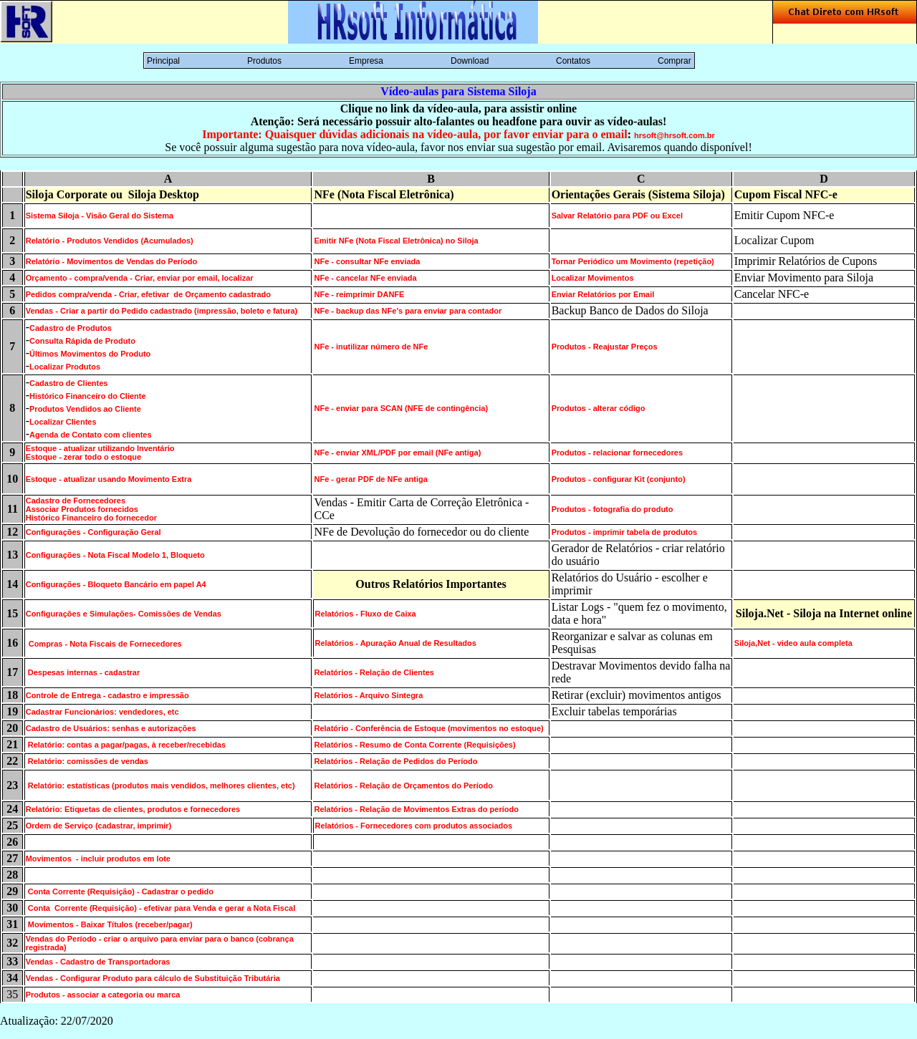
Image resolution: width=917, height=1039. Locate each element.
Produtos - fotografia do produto (612, 509)
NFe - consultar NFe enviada (367, 261)
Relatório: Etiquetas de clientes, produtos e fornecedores (133, 809)
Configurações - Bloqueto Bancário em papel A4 (116, 584)
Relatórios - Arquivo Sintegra (368, 695)
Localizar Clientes (63, 421)
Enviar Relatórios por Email (603, 294)
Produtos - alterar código (598, 408)
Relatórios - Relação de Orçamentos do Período (403, 785)
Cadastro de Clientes (68, 383)
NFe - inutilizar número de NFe (371, 346)
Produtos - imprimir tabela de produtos (625, 532)
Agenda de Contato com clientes (90, 434)
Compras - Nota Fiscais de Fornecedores (105, 643)
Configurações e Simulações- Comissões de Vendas (123, 613)
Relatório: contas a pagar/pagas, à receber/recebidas (126, 744)
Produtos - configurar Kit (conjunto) (619, 479)
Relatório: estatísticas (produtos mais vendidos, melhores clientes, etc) (160, 785)
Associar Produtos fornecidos (82, 509)
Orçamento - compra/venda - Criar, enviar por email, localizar (140, 278)
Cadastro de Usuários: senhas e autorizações (111, 728)
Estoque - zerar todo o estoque (83, 457)
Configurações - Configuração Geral (93, 532)
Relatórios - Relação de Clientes (374, 672)
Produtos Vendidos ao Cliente (85, 409)
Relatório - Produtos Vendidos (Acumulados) (109, 240)
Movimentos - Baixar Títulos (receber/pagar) (109, 924)
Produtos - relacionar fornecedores (617, 452)
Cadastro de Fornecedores (75, 500)
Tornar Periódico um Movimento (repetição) (633, 261)
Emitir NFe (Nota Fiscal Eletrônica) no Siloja (396, 240)
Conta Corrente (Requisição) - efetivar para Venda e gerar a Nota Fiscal (161, 908)
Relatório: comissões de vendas (87, 761)
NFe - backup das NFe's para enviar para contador (407, 310)
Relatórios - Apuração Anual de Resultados (395, 643)
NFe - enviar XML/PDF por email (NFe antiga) (397, 452)
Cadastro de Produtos (70, 328)
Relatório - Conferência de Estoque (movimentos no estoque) (428, 728)
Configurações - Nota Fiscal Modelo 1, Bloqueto (115, 555)
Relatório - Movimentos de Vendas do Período (112, 261)
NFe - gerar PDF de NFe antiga (370, 479)
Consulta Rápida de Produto (82, 341)
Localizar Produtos (64, 366)
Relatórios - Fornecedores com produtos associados (413, 825)
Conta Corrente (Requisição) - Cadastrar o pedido (119, 891)
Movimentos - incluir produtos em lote (98, 858)
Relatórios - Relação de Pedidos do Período (395, 761)
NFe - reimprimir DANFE (359, 294)
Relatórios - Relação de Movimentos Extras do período (416, 809)
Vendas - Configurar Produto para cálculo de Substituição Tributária (153, 978)
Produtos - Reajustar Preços (605, 346)
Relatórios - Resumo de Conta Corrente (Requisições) (414, 744)
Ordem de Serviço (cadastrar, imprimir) (99, 825)
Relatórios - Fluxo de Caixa (365, 613)
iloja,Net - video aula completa (796, 643)
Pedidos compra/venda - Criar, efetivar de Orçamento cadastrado (148, 294)
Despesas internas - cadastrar (83, 672)
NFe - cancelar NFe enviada (365, 278)
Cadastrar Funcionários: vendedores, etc (102, 711)
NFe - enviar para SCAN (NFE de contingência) (401, 408)
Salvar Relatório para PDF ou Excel (617, 215)
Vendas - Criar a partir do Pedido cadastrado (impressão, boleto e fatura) (162, 310)
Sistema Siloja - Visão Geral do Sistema (99, 215)
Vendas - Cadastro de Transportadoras (98, 961)
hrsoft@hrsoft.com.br (674, 135)
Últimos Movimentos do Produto (89, 353)
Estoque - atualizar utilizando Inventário (100, 448)
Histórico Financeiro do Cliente (87, 396)
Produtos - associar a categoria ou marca (103, 994)
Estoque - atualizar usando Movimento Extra (109, 479)
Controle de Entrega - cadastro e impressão (107, 695)
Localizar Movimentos (593, 278)
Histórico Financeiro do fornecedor (91, 517)
